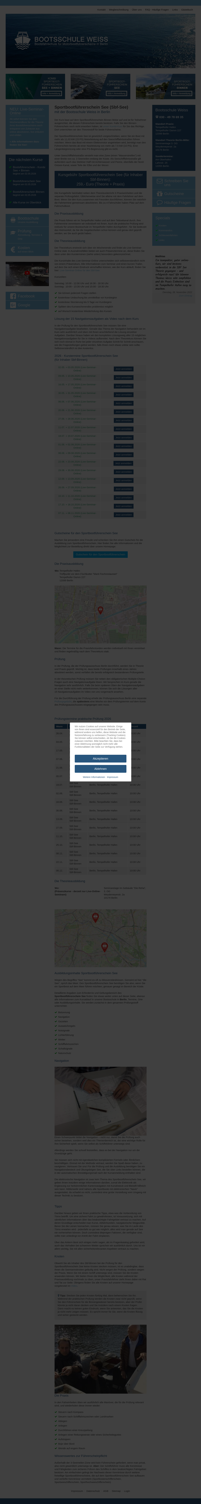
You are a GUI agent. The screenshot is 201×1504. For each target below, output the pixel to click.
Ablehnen (100, 768)
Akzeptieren (100, 758)
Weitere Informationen (94, 777)
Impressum (112, 777)
